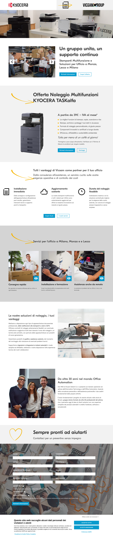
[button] (12, 61)
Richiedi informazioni (68, 74)
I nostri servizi (63, 216)
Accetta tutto (87, 522)
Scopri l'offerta (85, 74)
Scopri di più (49, 216)
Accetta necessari (86, 527)
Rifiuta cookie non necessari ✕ (90, 517)
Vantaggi (82, 150)
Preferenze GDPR (86, 532)
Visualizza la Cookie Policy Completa (25, 534)
